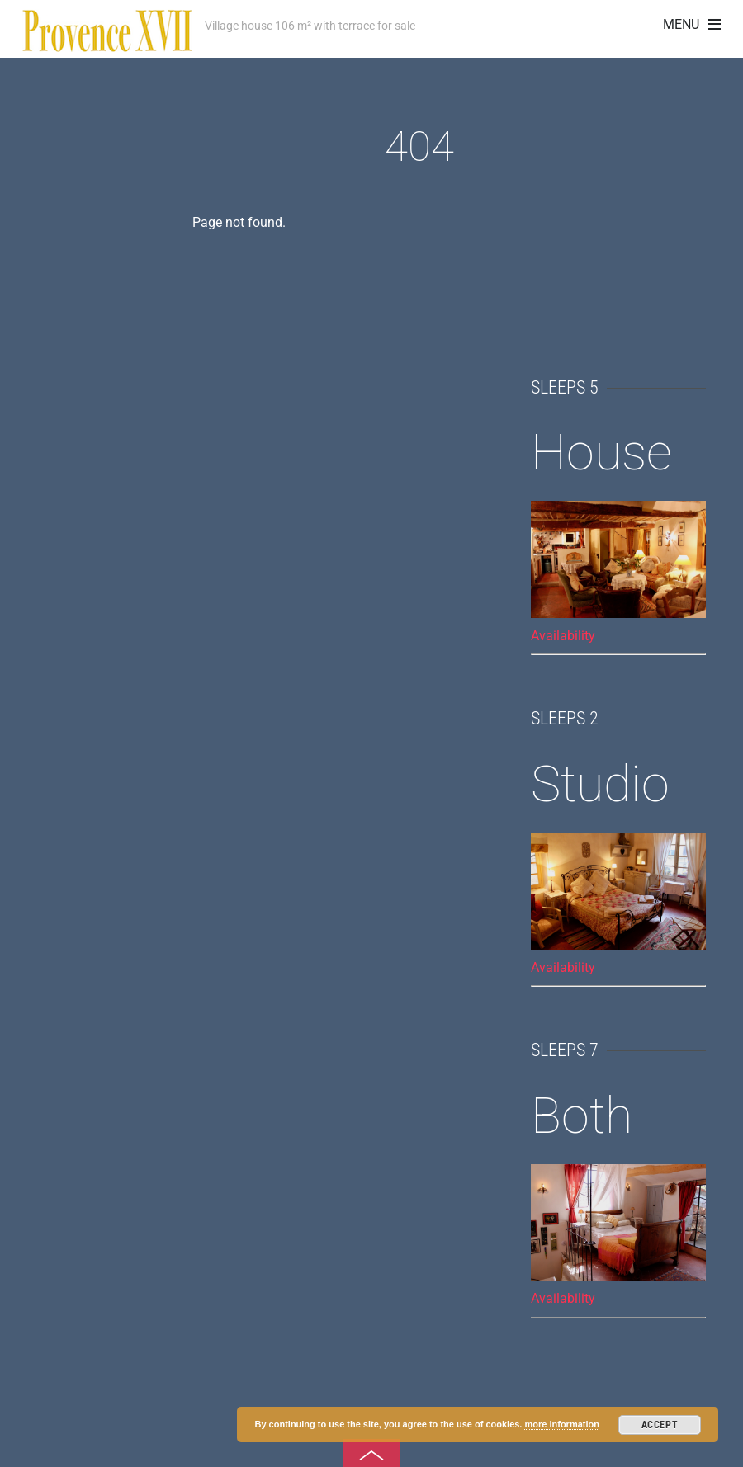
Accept (660, 1425)
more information (561, 1424)
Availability (563, 636)
